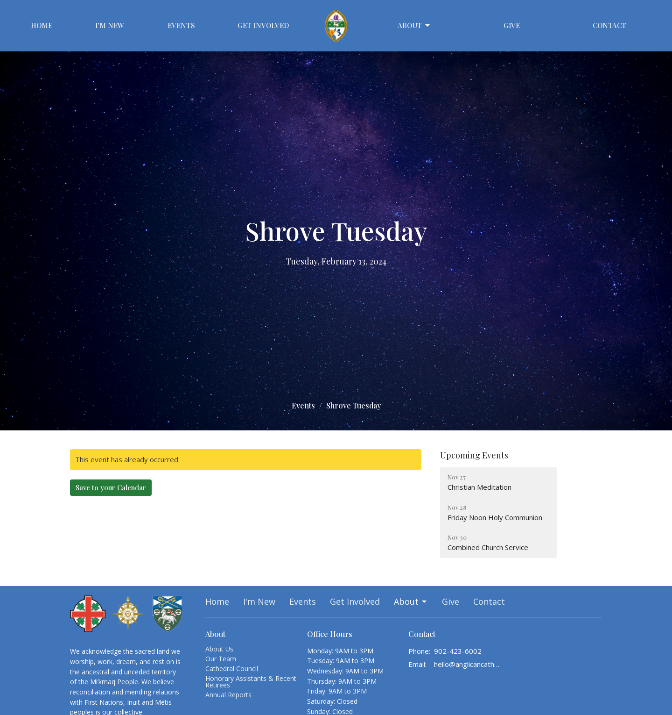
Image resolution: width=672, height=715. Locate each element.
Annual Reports (228, 694)
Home (41, 25)
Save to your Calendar (111, 487)
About (414, 25)
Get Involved (263, 25)
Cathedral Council (231, 668)
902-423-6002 (458, 651)
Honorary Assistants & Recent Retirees (250, 681)
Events (181, 25)
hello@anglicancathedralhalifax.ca (467, 664)
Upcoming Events (474, 455)
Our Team (220, 658)
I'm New (109, 25)
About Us (219, 648)
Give (512, 25)
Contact (609, 25)
